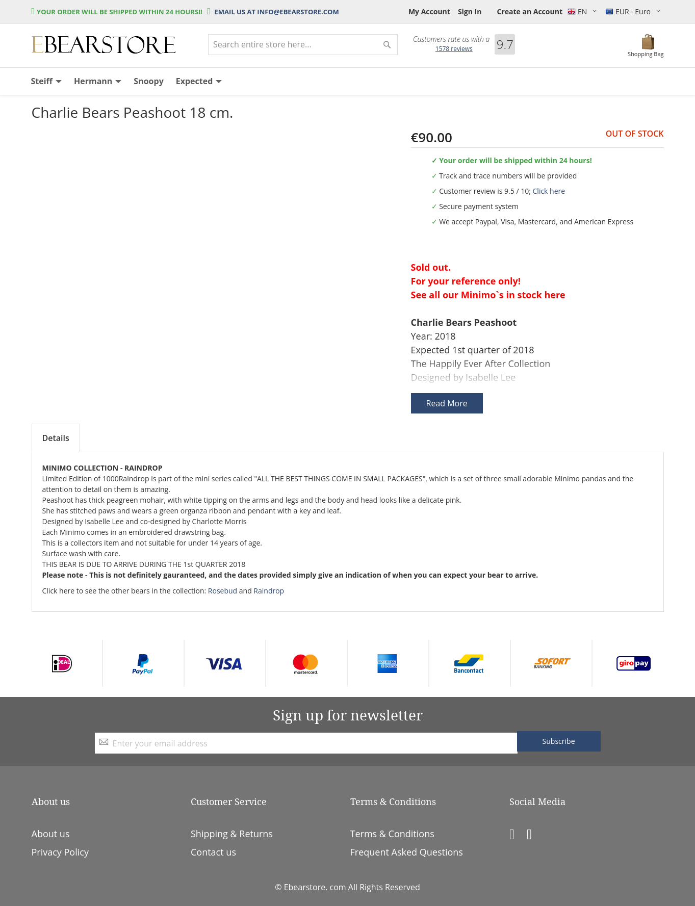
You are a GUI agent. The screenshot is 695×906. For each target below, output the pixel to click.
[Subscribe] (559, 741)
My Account (429, 11)
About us (51, 833)
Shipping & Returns (232, 833)
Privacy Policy (60, 852)
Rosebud (222, 591)
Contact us (213, 852)
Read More (447, 403)
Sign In (470, 11)
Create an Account (529, 11)
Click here (549, 191)
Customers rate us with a (451, 39)
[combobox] (303, 44)
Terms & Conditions (392, 833)
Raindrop (268, 591)
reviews (454, 48)
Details (55, 438)
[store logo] (103, 45)
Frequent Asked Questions (406, 852)
